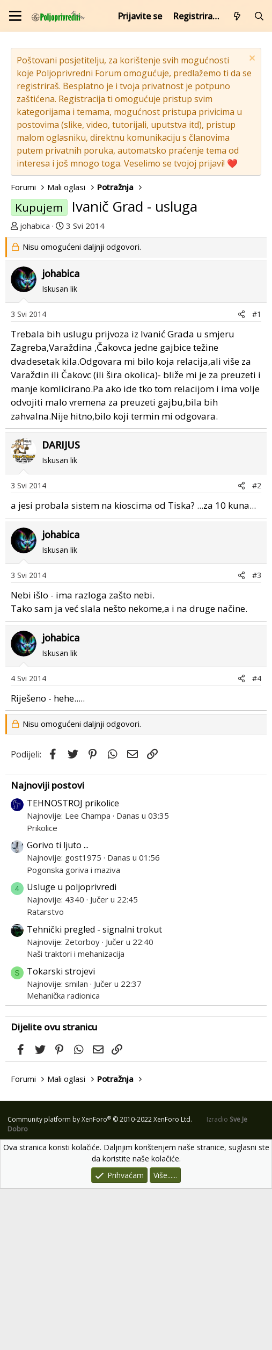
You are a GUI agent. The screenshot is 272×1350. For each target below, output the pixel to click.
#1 (256, 475)
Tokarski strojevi (61, 1132)
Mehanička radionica (63, 1156)
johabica (35, 225)
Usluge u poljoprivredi (71, 1048)
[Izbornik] (15, 16)
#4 (256, 839)
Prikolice (42, 989)
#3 (256, 736)
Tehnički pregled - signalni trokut (94, 1090)
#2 (256, 646)
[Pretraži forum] (259, 16)
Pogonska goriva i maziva (73, 1031)
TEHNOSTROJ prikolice (73, 964)
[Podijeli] (241, 475)
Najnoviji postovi (47, 946)
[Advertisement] (136, 317)
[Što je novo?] (237, 16)
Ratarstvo (45, 1072)
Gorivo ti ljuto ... (58, 1006)
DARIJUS (61, 606)
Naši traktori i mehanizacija (75, 1114)
